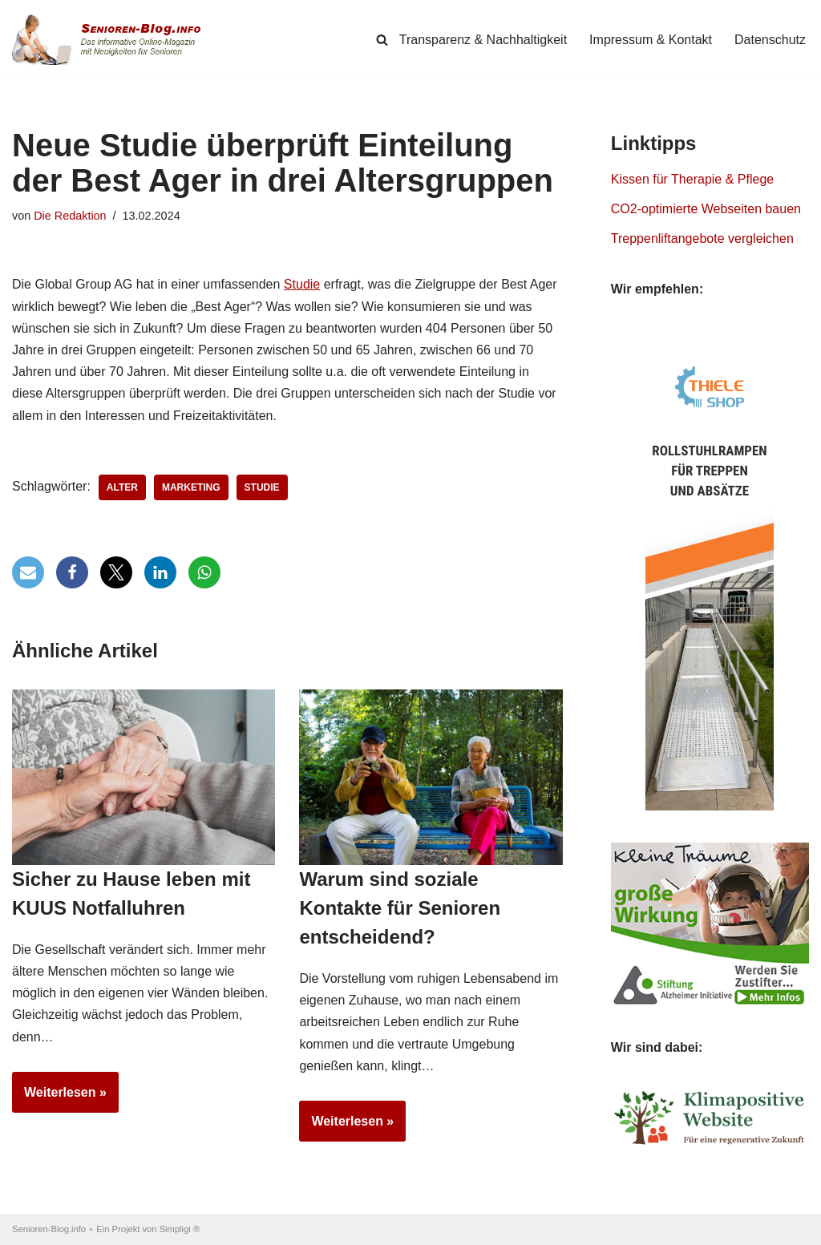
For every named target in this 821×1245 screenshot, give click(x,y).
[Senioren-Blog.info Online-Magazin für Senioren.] (112, 39)
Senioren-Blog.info (49, 1229)
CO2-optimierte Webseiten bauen (706, 209)
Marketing (191, 487)
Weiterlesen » (59, 1097)
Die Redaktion (70, 215)
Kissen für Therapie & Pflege (692, 179)
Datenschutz (770, 39)
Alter (122, 487)
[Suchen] (382, 40)
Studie (302, 284)
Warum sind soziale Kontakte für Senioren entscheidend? (399, 908)
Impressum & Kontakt (650, 39)
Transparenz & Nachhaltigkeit (483, 39)
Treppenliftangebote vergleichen (702, 238)
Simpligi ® (180, 1229)
